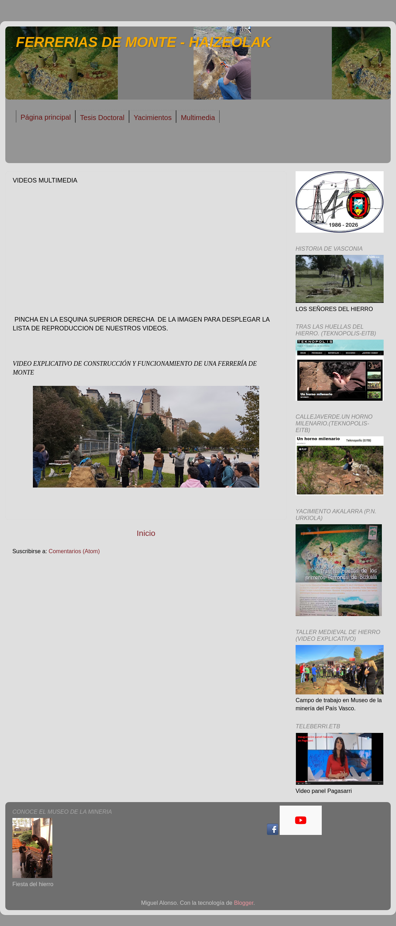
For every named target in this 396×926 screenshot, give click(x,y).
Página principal (46, 117)
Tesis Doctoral (102, 117)
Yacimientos (152, 117)
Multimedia (198, 117)
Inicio (146, 533)
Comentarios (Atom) (74, 551)
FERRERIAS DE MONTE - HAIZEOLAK (143, 42)
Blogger (244, 903)
